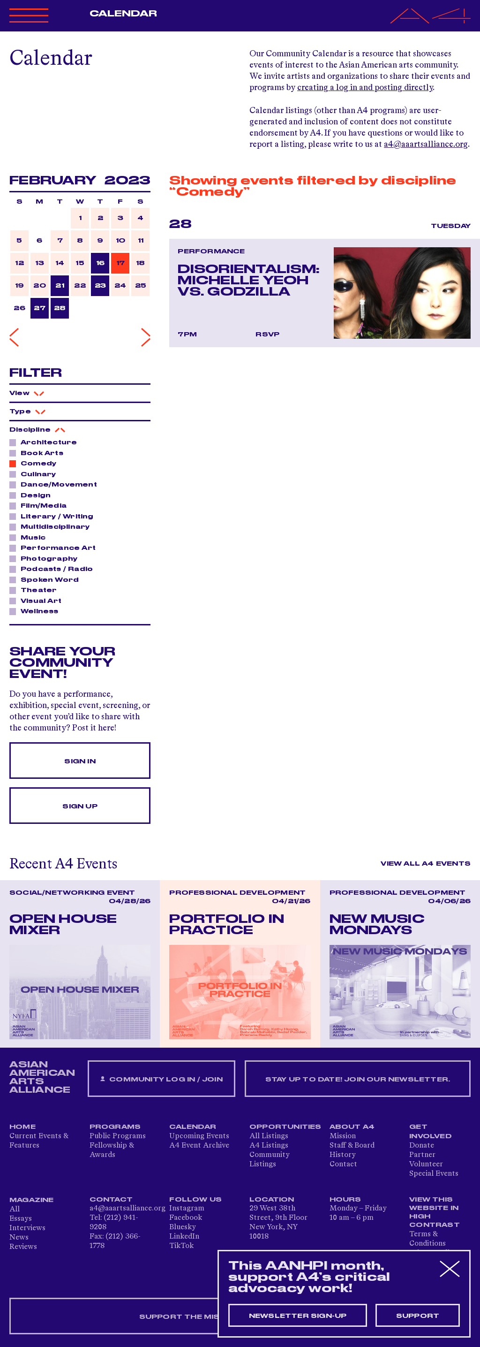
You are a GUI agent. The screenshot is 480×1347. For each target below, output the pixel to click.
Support (417, 1316)
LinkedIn (184, 1236)
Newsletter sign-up (298, 1316)
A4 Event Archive (199, 1145)
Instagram (186, 1208)
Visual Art (38, 600)
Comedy (35, 463)
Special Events (433, 1174)
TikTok (181, 1246)
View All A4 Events (426, 864)
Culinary (35, 474)
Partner (422, 1155)
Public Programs (118, 1136)
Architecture (46, 442)
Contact (343, 1164)
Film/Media (41, 505)
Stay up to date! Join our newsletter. (357, 1079)
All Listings (268, 1136)
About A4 (352, 1127)
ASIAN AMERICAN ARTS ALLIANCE (42, 1077)
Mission (343, 1136)
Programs (115, 1127)
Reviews (23, 1247)
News (19, 1237)
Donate (421, 1145)
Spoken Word (47, 579)
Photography (46, 558)
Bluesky (182, 1227)
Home (22, 1127)
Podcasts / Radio (54, 568)
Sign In (79, 761)
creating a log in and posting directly (365, 88)
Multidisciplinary (52, 526)
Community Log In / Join (161, 1079)
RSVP (267, 334)
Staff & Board (352, 1145)
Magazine (31, 1200)
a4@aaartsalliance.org (426, 144)
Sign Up (79, 806)
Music (30, 537)
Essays (20, 1219)
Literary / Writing (54, 516)
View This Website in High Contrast (434, 1212)
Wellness (37, 611)
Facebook (185, 1218)
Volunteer (426, 1164)
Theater (36, 590)
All (14, 1209)
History (343, 1155)
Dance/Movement (56, 484)
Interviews (27, 1228)
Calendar (124, 13)
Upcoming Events (199, 1136)
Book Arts (39, 453)
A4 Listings (268, 1145)
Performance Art (55, 547)
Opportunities (285, 1127)
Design (33, 495)
